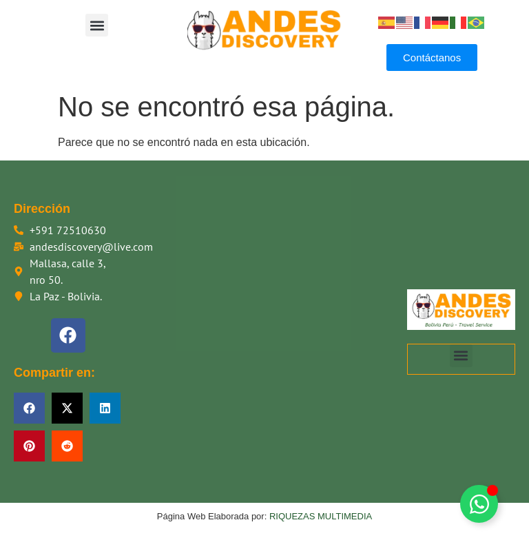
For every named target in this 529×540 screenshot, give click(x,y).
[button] (96, 25)
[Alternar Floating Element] (479, 504)
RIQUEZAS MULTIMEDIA (320, 516)
